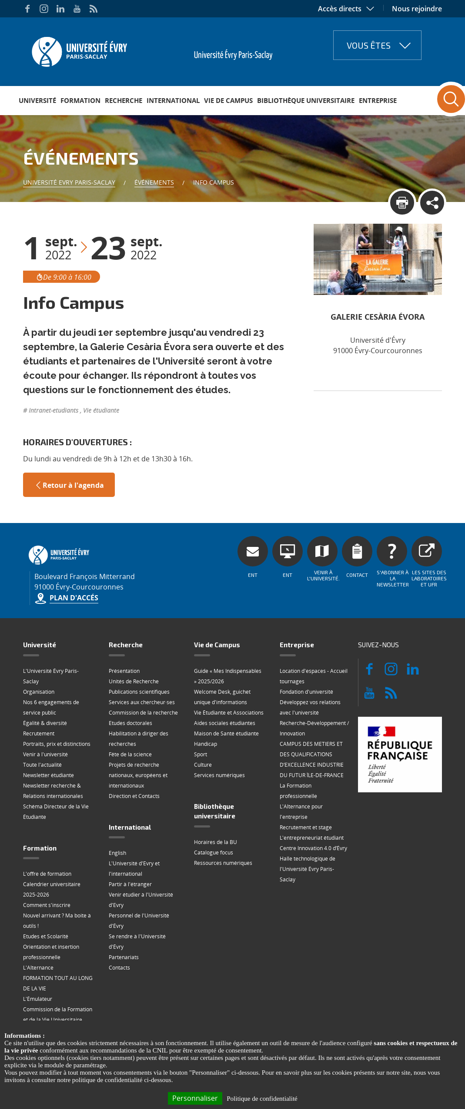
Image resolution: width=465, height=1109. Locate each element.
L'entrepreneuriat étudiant (312, 837)
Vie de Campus (228, 100)
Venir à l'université (45, 754)
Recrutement (38, 733)
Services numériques (219, 775)
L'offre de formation (47, 873)
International (173, 100)
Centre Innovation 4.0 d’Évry (313, 848)
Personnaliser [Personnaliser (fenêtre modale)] (195, 1098)
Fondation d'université (306, 691)
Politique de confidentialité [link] (262, 1098)
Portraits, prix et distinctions (56, 744)
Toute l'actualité (42, 764)
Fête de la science (130, 754)
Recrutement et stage (306, 827)
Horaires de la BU (215, 842)
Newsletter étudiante (48, 775)
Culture (203, 764)
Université (37, 100)
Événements (154, 182)
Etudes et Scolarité (45, 936)
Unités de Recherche (134, 681)
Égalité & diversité (45, 723)
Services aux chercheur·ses (142, 702)
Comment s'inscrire (46, 905)
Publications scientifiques (139, 691)
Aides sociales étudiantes (224, 723)
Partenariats (124, 957)
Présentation (124, 671)
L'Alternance (38, 967)
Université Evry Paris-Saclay (69, 182)
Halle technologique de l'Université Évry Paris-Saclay (307, 869)
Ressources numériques (223, 863)
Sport (200, 754)
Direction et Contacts (134, 796)
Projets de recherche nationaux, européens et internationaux (138, 775)
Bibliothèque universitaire (306, 100)
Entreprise (378, 100)
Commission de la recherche (143, 712)
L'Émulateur (37, 999)
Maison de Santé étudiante (226, 733)
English (117, 853)
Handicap (205, 744)
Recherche (123, 100)
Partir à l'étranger (130, 884)
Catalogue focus (213, 852)
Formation (80, 100)
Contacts (119, 967)
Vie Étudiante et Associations (229, 712)
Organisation (38, 691)
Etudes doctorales (130, 723)
